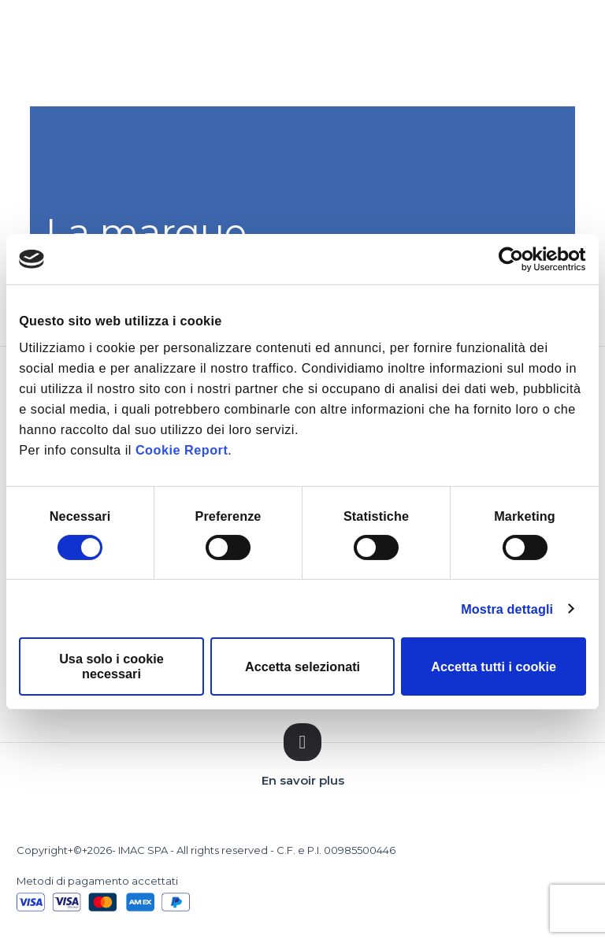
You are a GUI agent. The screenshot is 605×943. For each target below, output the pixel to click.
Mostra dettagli (507, 609)
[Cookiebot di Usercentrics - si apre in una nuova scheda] (517, 259)
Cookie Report (181, 450)
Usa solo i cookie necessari (111, 666)
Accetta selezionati (302, 666)
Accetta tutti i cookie (493, 666)
